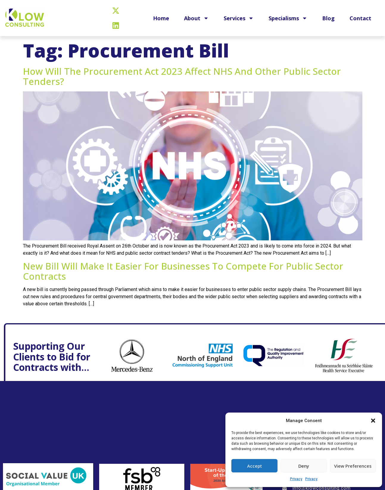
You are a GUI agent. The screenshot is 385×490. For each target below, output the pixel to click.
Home (161, 18)
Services (239, 18)
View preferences (353, 466)
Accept (254, 466)
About (196, 18)
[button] (373, 421)
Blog (328, 18)
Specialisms (288, 18)
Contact (360, 18)
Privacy (296, 479)
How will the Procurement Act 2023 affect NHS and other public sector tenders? (182, 76)
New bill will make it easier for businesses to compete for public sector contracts (183, 271)
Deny (303, 466)
